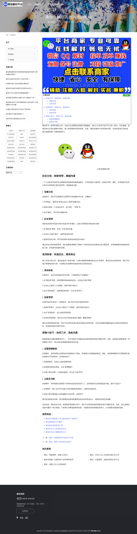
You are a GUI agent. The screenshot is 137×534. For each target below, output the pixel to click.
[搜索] (120, 4)
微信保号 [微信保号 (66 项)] (32, 134)
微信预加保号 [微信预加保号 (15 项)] (33, 158)
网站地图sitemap (96, 531)
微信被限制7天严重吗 (54, 422)
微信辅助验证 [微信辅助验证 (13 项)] (11, 158)
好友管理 (52, 104)
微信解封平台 (40, 4)
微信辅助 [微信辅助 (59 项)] (11, 154)
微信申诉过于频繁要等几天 (56, 432)
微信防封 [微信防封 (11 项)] (22, 158)
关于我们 (60, 4)
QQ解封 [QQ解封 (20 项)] (11, 130)
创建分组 (52, 101)
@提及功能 (53, 122)
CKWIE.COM (86, 531)
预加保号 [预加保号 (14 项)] (32, 161)
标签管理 (52, 113)
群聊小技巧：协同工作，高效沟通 (58, 116)
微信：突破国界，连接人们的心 (56, 455)
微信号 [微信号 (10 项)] (22, 137)
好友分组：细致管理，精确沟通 (58, 98)
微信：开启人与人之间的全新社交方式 (104, 455)
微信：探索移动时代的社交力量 (61, 438)
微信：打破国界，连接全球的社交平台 (104, 460)
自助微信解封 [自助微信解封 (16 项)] (11, 161)
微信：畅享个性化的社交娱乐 (60, 442)
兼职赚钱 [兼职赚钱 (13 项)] (32, 130)
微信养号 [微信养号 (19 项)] (11, 137)
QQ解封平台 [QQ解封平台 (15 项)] (22, 130)
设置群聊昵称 (54, 119)
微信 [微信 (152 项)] (22, 134)
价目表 (50, 4)
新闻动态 (53, 22)
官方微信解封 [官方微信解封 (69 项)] (11, 134)
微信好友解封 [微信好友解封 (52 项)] (11, 141)
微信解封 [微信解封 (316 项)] (32, 144)
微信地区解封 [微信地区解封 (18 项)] (33, 137)
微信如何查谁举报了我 (54, 425)
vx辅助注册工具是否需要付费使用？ (18, 83)
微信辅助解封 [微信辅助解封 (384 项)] (33, 154)
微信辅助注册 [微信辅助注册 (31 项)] (22, 154)
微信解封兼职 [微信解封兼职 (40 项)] (11, 148)
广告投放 (11, 60)
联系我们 (11, 54)
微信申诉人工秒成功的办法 (56, 429)
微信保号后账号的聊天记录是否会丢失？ (19, 88)
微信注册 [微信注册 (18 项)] (11, 144)
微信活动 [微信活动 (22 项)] (22, 144)
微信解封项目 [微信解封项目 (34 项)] (33, 151)
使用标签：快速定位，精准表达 (58, 107)
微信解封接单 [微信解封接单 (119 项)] (11, 151)
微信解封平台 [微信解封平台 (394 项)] (33, 148)
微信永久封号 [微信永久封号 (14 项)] (33, 141)
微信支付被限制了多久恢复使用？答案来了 (62, 419)
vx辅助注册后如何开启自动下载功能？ (18, 109)
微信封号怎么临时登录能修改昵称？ (18, 93)
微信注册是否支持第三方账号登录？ (18, 79)
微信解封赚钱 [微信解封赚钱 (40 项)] (22, 151)
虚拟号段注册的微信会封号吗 (15, 118)
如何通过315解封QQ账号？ (15, 114)
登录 (126, 4)
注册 (132, 4)
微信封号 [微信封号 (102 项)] (22, 141)
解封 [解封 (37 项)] (22, 161)
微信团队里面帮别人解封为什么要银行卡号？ (21, 97)
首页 (29, 4)
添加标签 (52, 110)
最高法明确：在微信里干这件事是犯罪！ (59, 460)
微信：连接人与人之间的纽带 (55, 464)
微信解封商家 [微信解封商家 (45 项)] (22, 148)
